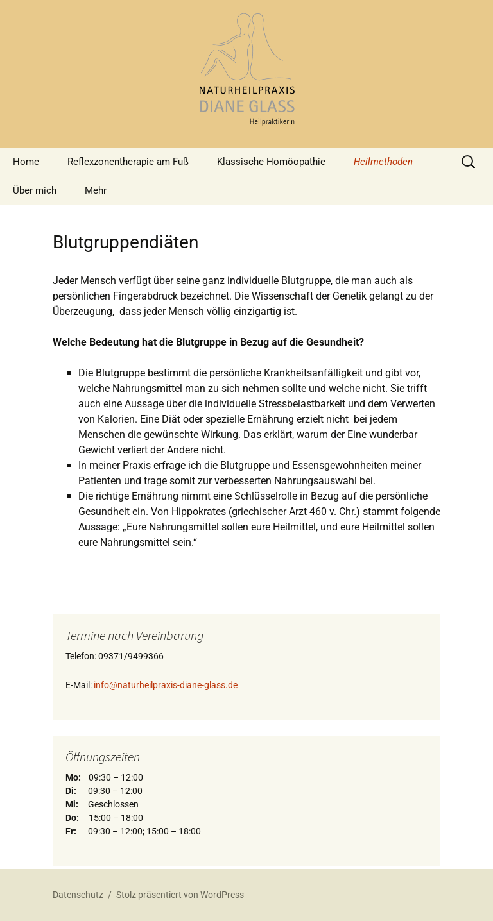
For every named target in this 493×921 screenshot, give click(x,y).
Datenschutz (78, 895)
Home (26, 161)
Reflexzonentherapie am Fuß (128, 161)
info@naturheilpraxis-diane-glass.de (166, 685)
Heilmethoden (383, 161)
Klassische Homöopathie (271, 161)
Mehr (96, 190)
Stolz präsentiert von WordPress (180, 895)
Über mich (34, 190)
